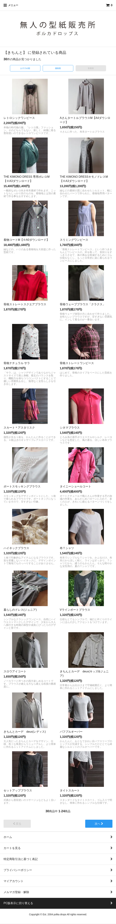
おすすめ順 (25, 68)
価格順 (58, 68)
